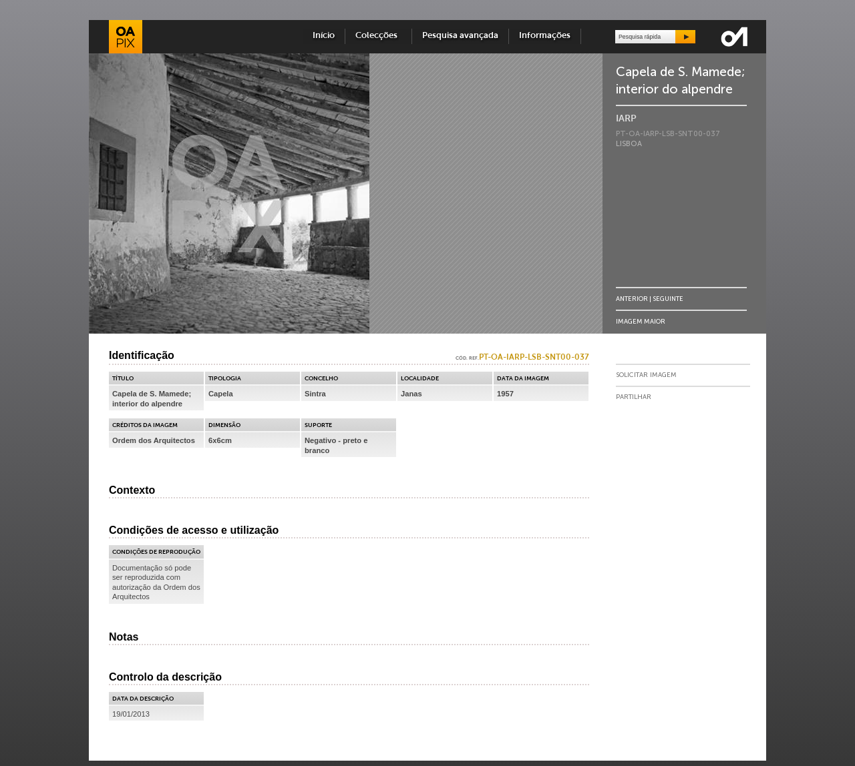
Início (324, 35)
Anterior (632, 298)
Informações (544, 35)
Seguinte (668, 298)
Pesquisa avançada (460, 35)
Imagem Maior (640, 321)
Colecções (378, 35)
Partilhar (633, 397)
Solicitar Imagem (646, 375)
